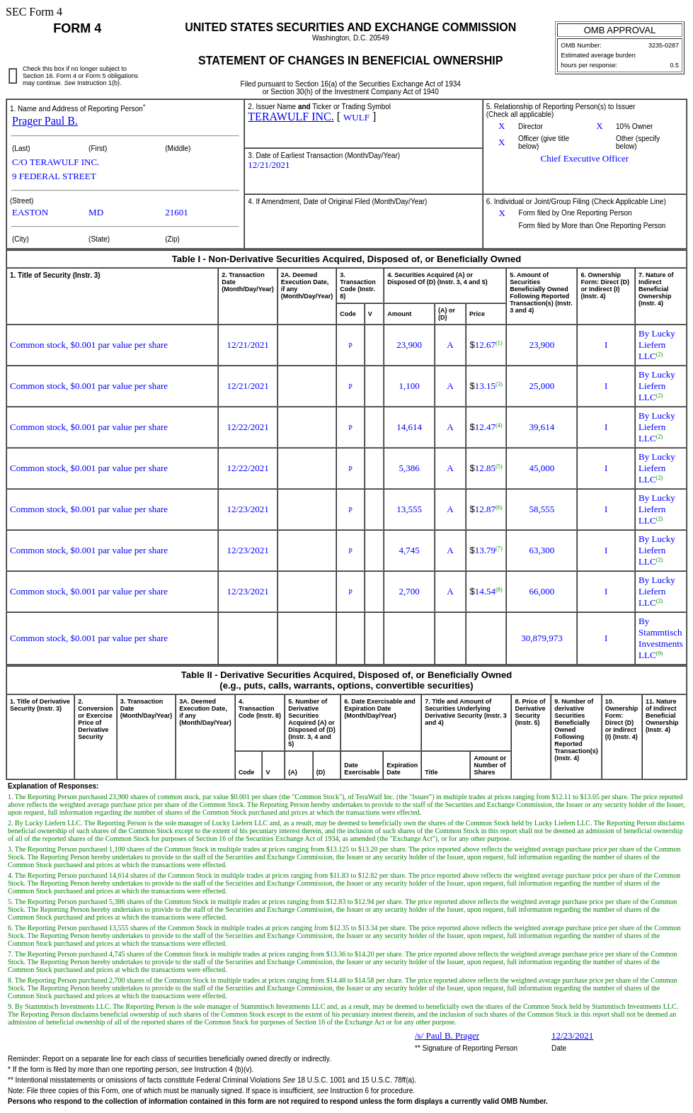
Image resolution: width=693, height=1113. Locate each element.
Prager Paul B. (45, 121)
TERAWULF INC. (290, 117)
